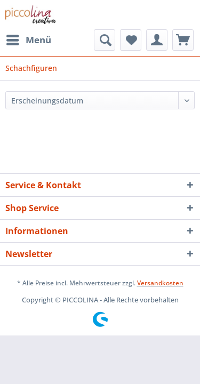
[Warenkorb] (183, 40)
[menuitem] (28, 40)
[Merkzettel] (130, 40)
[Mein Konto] (156, 40)
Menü (28, 38)
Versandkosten (160, 282)
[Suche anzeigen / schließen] (104, 40)
